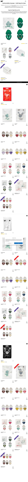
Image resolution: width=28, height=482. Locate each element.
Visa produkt (2, 44)
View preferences (9, 243)
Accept (18, 243)
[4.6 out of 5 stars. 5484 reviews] (24, 43)
